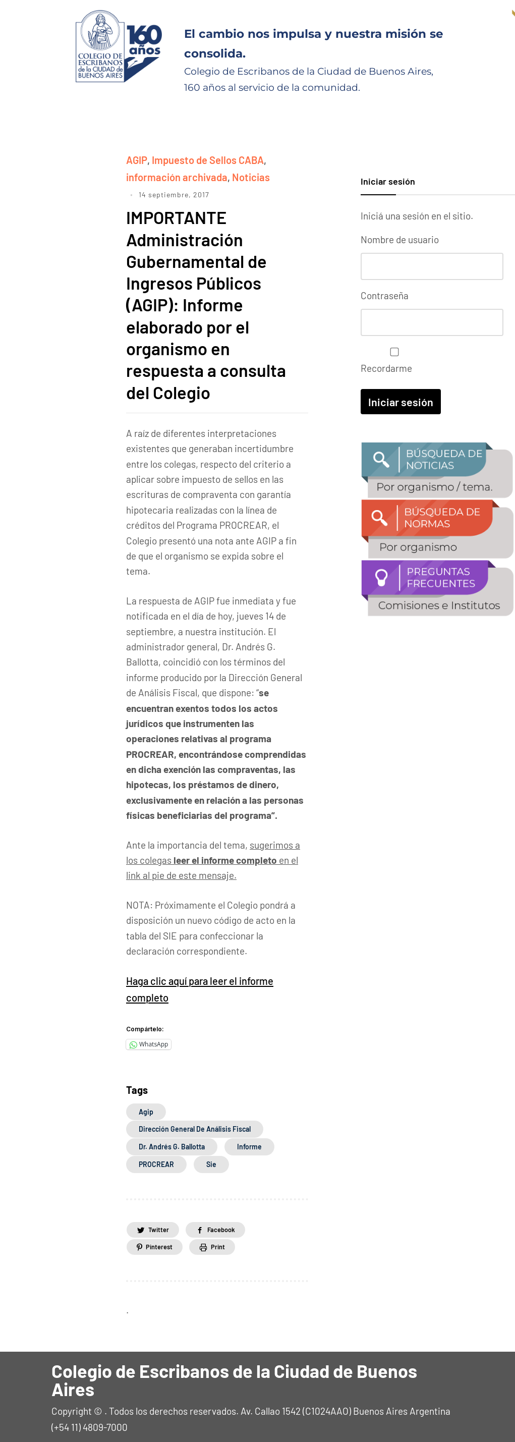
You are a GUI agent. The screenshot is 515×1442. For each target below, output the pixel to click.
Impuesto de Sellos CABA (204, 159)
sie (211, 1159)
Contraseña (385, 294)
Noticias (242, 175)
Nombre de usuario (400, 239)
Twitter (161, 1225)
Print (228, 1242)
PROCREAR (156, 1159)
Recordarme (392, 358)
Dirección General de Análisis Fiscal (195, 1124)
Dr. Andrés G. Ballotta (172, 1142)
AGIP (136, 159)
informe (249, 1142)
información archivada (173, 175)
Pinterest (162, 1242)
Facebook (232, 1225)
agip (146, 1107)
